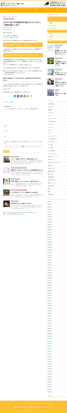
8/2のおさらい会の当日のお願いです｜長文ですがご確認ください (21, 212)
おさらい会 (6, 101)
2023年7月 (49, 285)
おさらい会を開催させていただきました (16, 214)
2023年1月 (49, 300)
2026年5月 (49, 204)
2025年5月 (49, 232)
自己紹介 (51, 23)
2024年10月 (49, 249)
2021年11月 (49, 336)
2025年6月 (49, 229)
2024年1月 (49, 270)
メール (6, 131)
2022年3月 (49, 325)
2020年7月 (49, 376)
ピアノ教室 (11, 101)
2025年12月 (49, 214)
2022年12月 (49, 303)
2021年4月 (49, 353)
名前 (5, 125)
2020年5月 (49, 381)
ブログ (57, 8)
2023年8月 (49, 282)
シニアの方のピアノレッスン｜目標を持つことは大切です (24, 192)
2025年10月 (49, 219)
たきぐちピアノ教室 (15, 8)
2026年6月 (49, 201)
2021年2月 (49, 358)
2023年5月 (49, 290)
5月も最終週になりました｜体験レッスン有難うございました (61, 63)
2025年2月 (49, 239)
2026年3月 (49, 206)
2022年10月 (49, 308)
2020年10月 (49, 368)
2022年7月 (49, 315)
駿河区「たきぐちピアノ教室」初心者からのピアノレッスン (34, 407)
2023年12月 (49, 272)
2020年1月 (49, 391)
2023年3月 (49, 295)
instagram (47, 8)
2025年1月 (49, 242)
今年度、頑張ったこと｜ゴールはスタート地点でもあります (25, 181)
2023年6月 (49, 287)
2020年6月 (49, 379)
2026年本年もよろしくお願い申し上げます (21, 203)
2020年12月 (49, 363)
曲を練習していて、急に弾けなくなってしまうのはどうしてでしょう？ (60, 52)
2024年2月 (49, 267)
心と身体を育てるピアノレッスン (33, 409)
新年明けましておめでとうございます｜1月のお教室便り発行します (27, 170)
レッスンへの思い (52, 25)
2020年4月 (49, 384)
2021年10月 (49, 338)
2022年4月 (49, 323)
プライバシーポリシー (53, 28)
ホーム (5, 8)
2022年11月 (49, 305)
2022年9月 (49, 310)
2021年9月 (49, 341)
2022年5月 (49, 320)
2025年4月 (49, 234)
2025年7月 (49, 227)
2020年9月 (49, 371)
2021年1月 (49, 361)
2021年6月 (49, 348)
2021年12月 (49, 333)
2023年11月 (49, 275)
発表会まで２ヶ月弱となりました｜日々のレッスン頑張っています (60, 84)
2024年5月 (49, 262)
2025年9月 (49, 221)
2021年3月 (49, 356)
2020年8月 (49, 374)
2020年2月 (49, 389)
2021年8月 (49, 343)
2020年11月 (49, 366)
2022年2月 (49, 328)
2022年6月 (49, 318)
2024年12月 (49, 244)
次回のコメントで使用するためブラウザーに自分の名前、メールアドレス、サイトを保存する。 (23, 142)
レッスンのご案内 (26, 8)
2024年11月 (49, 247)
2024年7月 (49, 257)
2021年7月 (49, 346)
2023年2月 (49, 297)
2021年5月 (49, 351)
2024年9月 (49, 252)
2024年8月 (49, 254)
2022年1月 (49, 330)
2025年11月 (49, 216)
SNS (50, 31)
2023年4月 (49, 292)
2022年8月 (49, 313)
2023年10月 (49, 277)
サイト (5, 136)
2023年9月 (49, 280)
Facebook (36, 8)
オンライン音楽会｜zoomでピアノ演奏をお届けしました (24, 159)
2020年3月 (49, 386)
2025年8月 (49, 224)
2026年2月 (49, 209)
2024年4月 (49, 265)
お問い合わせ (5, 11)
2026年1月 (49, 211)
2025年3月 (49, 237)
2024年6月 (49, 259)
